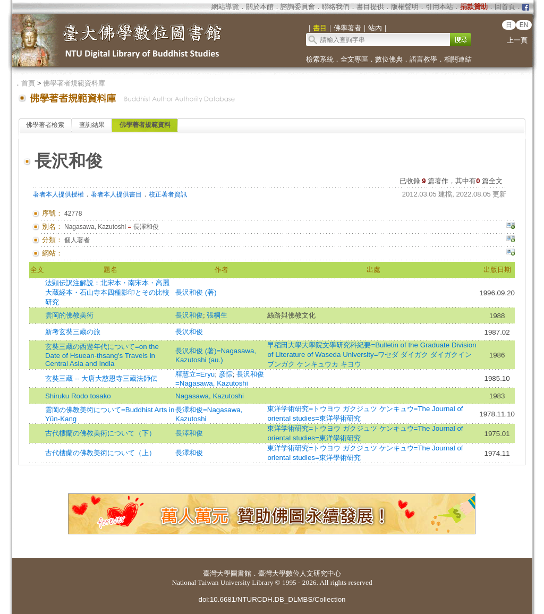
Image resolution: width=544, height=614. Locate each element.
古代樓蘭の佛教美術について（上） (100, 453)
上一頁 (517, 40)
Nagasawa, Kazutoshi (209, 396)
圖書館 (241, 573)
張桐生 (217, 315)
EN (524, 25)
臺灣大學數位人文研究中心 (299, 573)
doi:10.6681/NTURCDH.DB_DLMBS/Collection (271, 599)
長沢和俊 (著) (196, 292)
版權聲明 (405, 7)
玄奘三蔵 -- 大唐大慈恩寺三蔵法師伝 (101, 378)
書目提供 (370, 7)
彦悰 (226, 374)
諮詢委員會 (297, 7)
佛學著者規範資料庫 (74, 83)
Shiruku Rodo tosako (78, 396)
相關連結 (458, 59)
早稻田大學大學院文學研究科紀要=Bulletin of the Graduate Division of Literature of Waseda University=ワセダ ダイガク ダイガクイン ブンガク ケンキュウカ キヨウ (371, 354)
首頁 (28, 83)
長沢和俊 (189, 315)
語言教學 (423, 59)
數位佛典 (389, 59)
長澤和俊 (189, 433)
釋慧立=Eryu (195, 374)
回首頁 (505, 7)
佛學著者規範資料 (145, 125)
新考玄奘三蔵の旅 (72, 332)
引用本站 (439, 7)
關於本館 (260, 7)
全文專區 (354, 59)
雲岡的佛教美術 (69, 315)
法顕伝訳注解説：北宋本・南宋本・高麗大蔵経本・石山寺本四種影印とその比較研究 (107, 292)
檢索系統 (320, 59)
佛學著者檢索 (45, 125)
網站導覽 (225, 7)
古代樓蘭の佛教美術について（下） (100, 433)
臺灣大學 (217, 573)
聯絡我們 (336, 7)
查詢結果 (92, 125)
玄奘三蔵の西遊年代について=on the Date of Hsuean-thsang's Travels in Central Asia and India (102, 355)
